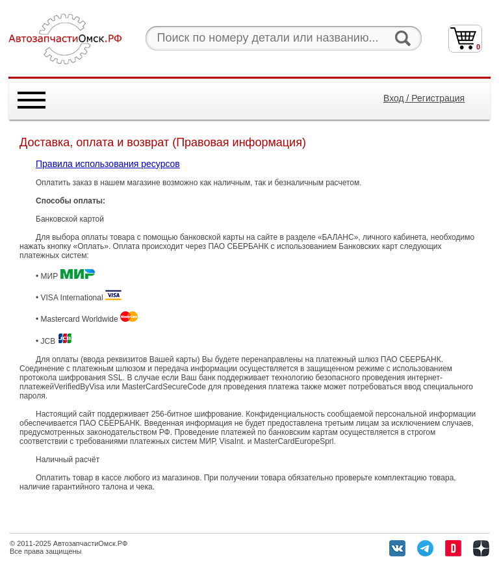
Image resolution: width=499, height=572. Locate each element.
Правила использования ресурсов (108, 164)
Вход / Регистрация (424, 98)
